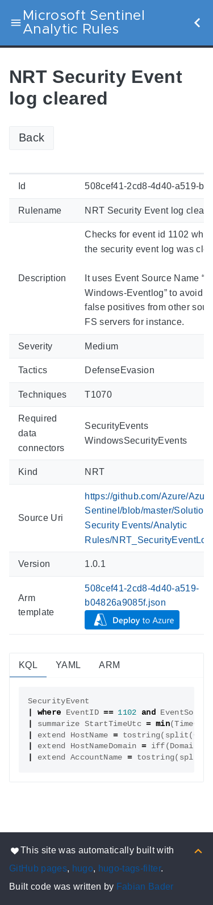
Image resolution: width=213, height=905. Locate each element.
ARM (109, 665)
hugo (82, 868)
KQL (28, 665)
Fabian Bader (145, 886)
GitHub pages (38, 868)
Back (31, 137)
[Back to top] (198, 850)
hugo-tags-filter (129, 868)
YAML (68, 665)
